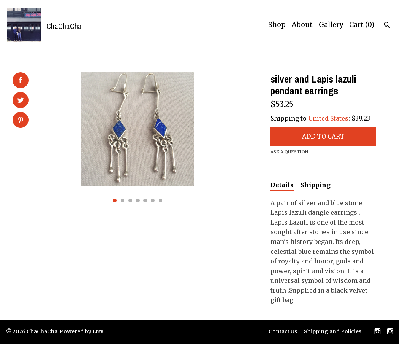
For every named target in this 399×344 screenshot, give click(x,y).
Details (282, 185)
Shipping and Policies (332, 331)
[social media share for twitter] (20, 100)
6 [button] (153, 200)
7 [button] (160, 200)
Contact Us (283, 331)
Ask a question (289, 151)
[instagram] (377, 332)
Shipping (315, 185)
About (302, 24)
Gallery (331, 24)
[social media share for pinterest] (20, 120)
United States (328, 118)
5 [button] (145, 200)
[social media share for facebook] (20, 80)
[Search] (387, 26)
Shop (277, 24)
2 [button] (122, 200)
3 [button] (130, 200)
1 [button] (115, 200)
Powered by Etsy (81, 331)
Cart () (361, 24)
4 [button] (138, 200)
